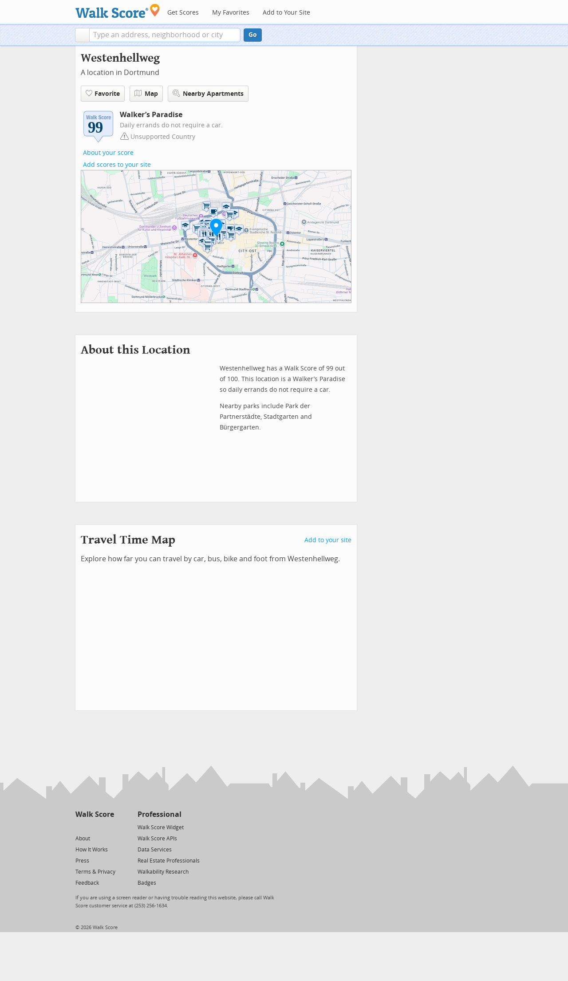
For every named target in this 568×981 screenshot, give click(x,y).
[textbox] (165, 35)
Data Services (155, 850)
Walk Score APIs (157, 838)
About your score (108, 153)
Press (82, 861)
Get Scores (183, 12)
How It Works (91, 850)
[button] (82, 35)
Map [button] (146, 94)
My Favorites (230, 12)
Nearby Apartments (208, 93)
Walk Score (94, 814)
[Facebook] (94, 827)
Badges (147, 883)
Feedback (87, 883)
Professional (159, 814)
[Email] (108, 827)
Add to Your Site (286, 12)
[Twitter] (80, 827)
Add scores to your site (117, 165)
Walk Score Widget (161, 827)
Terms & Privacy (95, 872)
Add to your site (327, 540)
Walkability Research (163, 872)
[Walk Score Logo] (117, 11)
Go (252, 35)
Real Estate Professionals (169, 861)
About (82, 838)
